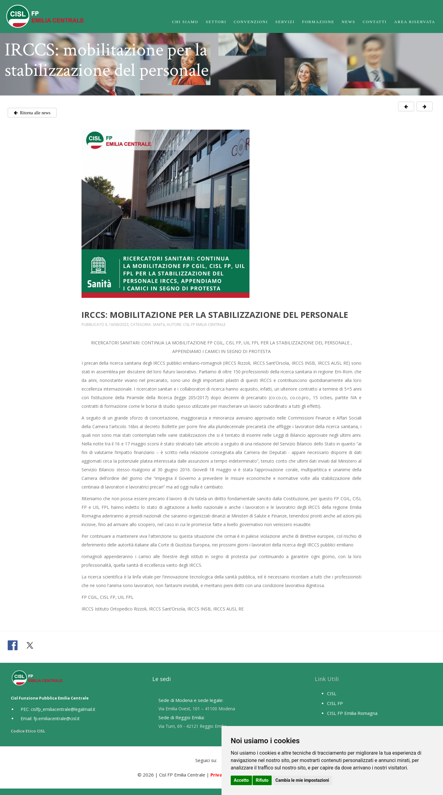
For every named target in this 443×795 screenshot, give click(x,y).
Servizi (285, 21)
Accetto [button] (241, 780)
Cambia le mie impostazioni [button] (302, 780)
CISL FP (335, 703)
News (348, 21)
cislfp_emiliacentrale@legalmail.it (63, 709)
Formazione (318, 21)
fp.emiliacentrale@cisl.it (57, 718)
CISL (331, 693)
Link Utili (327, 679)
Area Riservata (414, 21)
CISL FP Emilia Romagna (352, 713)
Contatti (375, 21)
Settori (216, 21)
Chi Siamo (185, 21)
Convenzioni (250, 21)
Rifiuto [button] (262, 780)
